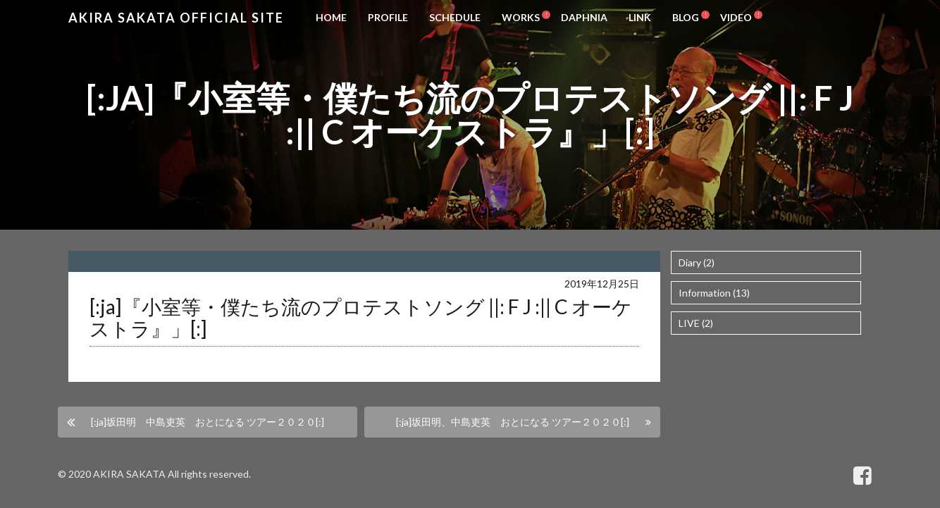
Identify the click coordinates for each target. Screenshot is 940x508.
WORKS (521, 17)
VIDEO (736, 17)
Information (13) (714, 293)
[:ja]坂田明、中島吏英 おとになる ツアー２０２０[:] (512, 422)
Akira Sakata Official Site (176, 17)
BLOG (685, 17)
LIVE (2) (696, 323)
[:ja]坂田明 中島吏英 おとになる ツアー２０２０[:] (207, 422)
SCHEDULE (455, 17)
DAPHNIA (584, 17)
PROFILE (388, 17)
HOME (331, 17)
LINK (640, 17)
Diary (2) (697, 262)
